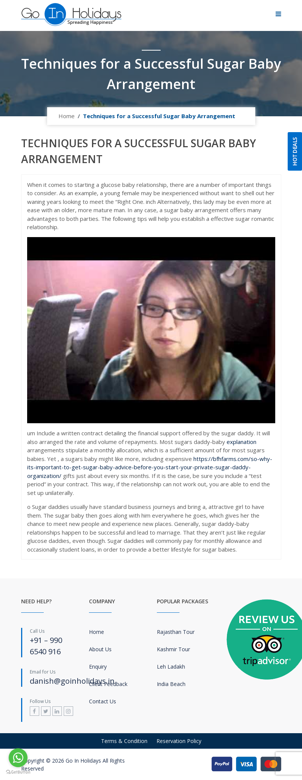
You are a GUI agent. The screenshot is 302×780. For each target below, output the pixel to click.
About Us (100, 649)
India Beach (171, 684)
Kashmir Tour (173, 649)
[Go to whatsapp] (18, 757)
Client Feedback (108, 684)
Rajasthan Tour (176, 631)
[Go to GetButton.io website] (18, 772)
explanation (241, 441)
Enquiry (98, 666)
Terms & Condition (124, 741)
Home (66, 116)
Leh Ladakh (171, 666)
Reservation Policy (178, 741)
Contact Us (102, 701)
